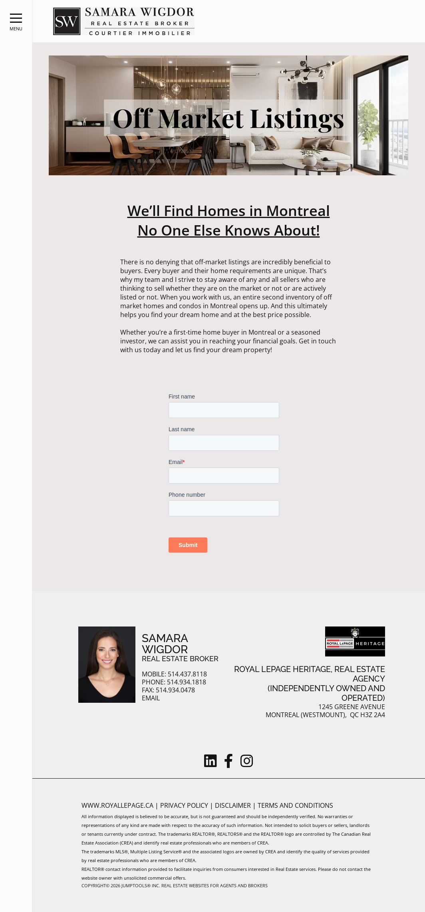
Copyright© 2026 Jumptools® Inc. (120, 885)
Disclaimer (233, 805)
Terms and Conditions (295, 805)
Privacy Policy (185, 805)
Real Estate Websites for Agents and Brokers (214, 885)
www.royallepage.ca (117, 805)
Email (151, 698)
